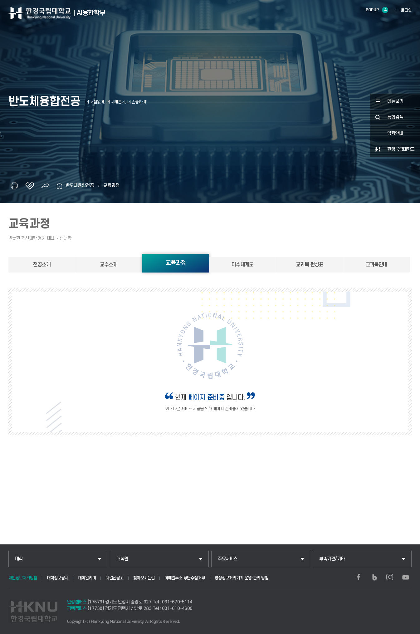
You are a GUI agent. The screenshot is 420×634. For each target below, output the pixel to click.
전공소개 (42, 265)
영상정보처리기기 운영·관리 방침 (242, 578)
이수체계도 (242, 265)
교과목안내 (376, 265)
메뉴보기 (395, 101)
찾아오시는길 (144, 578)
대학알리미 (87, 578)
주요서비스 (227, 559)
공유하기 (45, 186)
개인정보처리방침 (22, 578)
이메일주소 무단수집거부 (184, 578)
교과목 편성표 (309, 265)
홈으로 (59, 186)
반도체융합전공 (80, 185)
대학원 (122, 559)
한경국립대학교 (401, 149)
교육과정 (111, 185)
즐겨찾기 (29, 186)
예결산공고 (114, 578)
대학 (19, 559)
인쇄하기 (14, 186)
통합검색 (395, 117)
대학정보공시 (57, 578)
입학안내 (395, 133)
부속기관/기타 (332, 559)
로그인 (406, 10)
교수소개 (108, 265)
